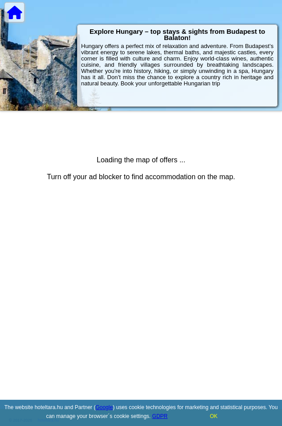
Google (104, 407)
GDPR (160, 416)
